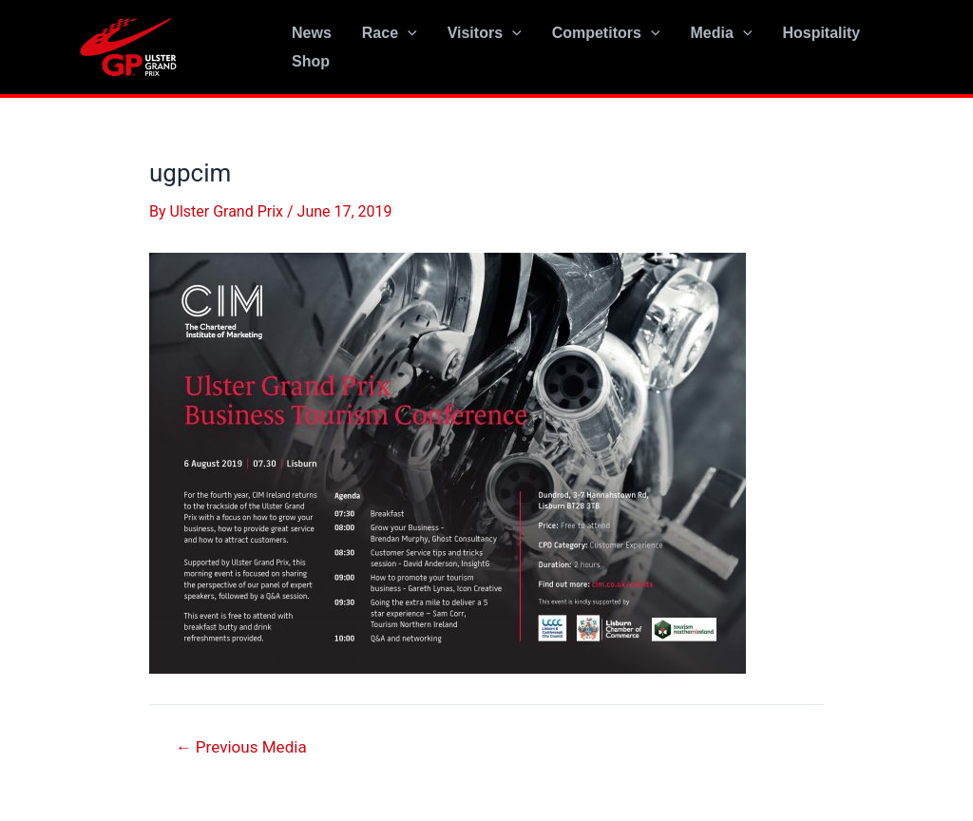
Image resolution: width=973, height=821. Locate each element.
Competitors (606, 33)
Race (389, 33)
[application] (407, 33)
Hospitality (821, 33)
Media (721, 33)
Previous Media (241, 747)
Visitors (485, 33)
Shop (311, 61)
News (312, 33)
